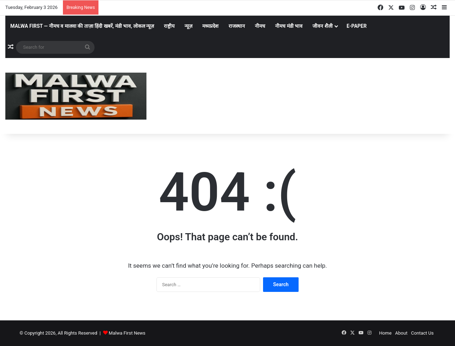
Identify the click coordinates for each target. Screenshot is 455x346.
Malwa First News (127, 333)
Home (385, 333)
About (401, 333)
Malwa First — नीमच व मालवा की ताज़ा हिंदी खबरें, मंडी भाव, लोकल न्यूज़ (82, 26)
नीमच (260, 26)
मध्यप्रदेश (210, 26)
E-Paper (357, 26)
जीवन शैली (322, 26)
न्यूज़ (188, 26)
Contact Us (422, 333)
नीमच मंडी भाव (289, 26)
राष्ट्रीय (169, 26)
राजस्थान (237, 26)
